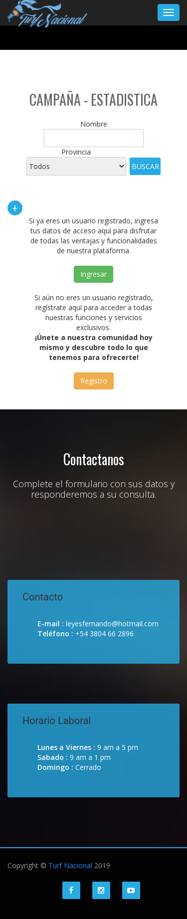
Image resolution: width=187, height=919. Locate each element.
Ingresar (93, 274)
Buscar (145, 166)
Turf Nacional (70, 865)
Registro (93, 380)
